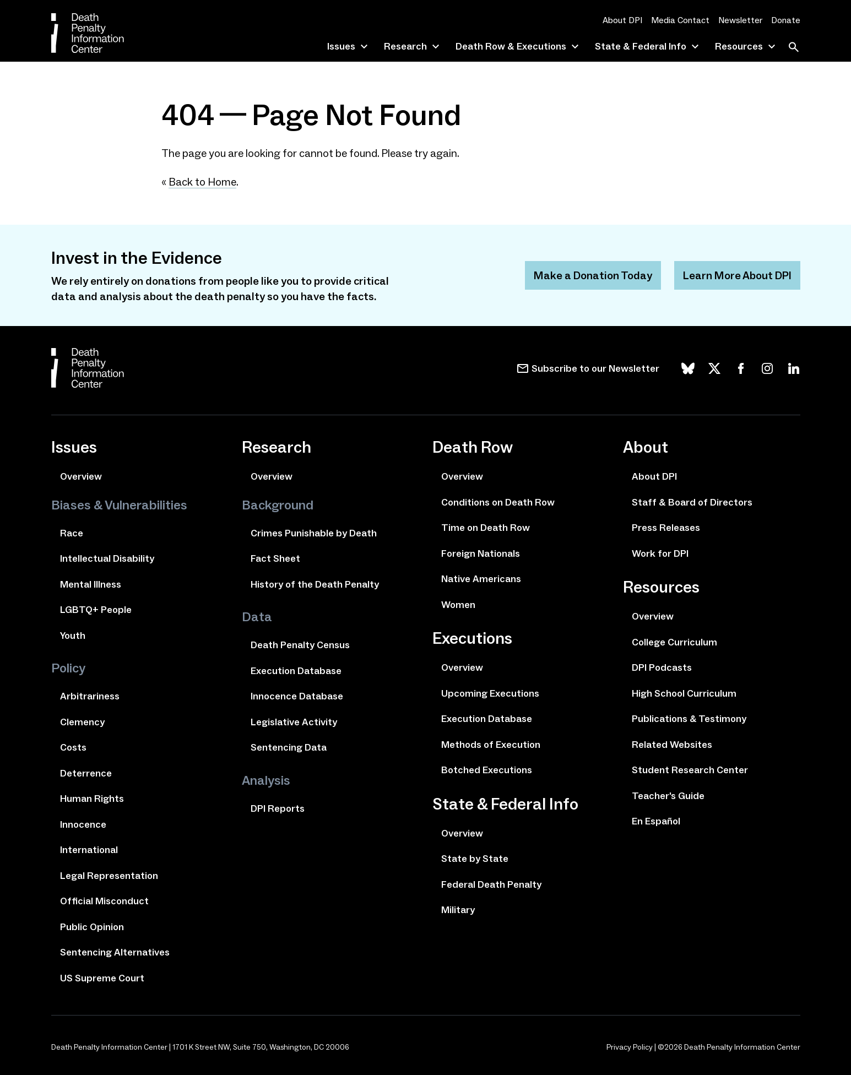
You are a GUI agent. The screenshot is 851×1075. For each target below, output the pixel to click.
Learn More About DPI (737, 275)
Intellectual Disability (107, 558)
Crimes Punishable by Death (314, 533)
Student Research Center (690, 770)
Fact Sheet (275, 558)
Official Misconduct (104, 901)
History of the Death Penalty (315, 584)
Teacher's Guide (668, 796)
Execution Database (296, 671)
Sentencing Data (289, 747)
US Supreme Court (102, 978)
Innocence (83, 824)
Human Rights (92, 798)
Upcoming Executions (490, 693)
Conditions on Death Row (498, 502)
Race (71, 533)
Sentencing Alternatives (115, 952)
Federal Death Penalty (491, 884)
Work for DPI (660, 553)
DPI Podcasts (662, 667)
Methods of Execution (490, 745)
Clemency (82, 722)
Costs (73, 747)
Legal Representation (109, 876)
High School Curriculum (684, 693)
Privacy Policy (629, 1047)
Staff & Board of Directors (692, 502)
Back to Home (202, 181)
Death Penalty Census (300, 645)
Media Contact (680, 20)
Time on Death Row (485, 528)
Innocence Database (297, 696)
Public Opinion (92, 927)
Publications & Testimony (689, 719)
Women (458, 605)
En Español (656, 821)
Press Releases (666, 528)
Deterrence (86, 773)
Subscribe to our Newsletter (595, 368)
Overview (81, 476)
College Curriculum (674, 642)
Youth (72, 635)
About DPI (622, 20)
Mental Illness (90, 584)
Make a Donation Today (593, 275)
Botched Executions (486, 770)
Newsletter (740, 20)
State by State (474, 859)
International (89, 850)
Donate (785, 20)
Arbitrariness (90, 696)
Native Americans (481, 579)
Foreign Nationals (480, 553)
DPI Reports (278, 808)
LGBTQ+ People (96, 610)
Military (458, 910)
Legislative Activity (294, 722)
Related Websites (672, 745)
